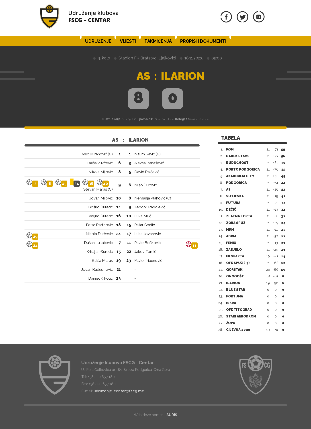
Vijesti (128, 41)
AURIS (171, 415)
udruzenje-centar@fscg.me (119, 391)
